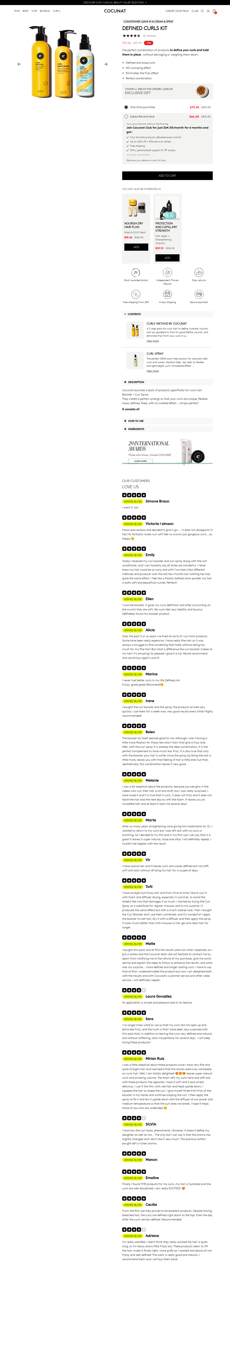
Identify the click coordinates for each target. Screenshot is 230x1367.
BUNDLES (45, 10)
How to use (134, 421)
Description (134, 382)
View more (153, 340)
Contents (132, 314)
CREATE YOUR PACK (177, 10)
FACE (17, 10)
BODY (26, 10)
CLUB (195, 10)
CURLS (56, 10)
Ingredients (134, 429)
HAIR (34, 10)
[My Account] (208, 11)
